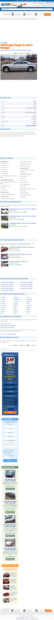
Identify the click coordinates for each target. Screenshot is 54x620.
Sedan (34, 101)
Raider (16, 313)
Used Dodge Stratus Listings (10, 556)
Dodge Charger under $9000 (26, 288)
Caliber (3, 301)
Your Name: (10, 424)
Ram (28, 297)
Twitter (29, 53)
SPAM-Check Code (10, 406)
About (27, 617)
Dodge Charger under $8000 (26, 286)
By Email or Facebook (7, 451)
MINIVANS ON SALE (10, 512)
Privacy (32, 617)
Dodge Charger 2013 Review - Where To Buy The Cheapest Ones (13, 574)
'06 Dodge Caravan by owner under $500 (10, 501)
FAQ (29, 617)
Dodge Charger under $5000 (7, 290)
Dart (3, 313)
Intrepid (16, 301)
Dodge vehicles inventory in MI (7, 327)
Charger (3, 307)
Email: (10, 386)
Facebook (17, 53)
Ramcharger (29, 299)
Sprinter (29, 307)
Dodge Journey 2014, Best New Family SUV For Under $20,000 (13, 580)
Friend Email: (10, 436)
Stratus (28, 311)
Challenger (4, 305)
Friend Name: (10, 432)
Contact (36, 617)
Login (52, 2)
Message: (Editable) (10, 395)
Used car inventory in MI (6, 323)
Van (28, 313)
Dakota (3, 311)
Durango (16, 297)
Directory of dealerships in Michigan (8, 333)
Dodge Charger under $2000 (7, 284)
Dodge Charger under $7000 (26, 284)
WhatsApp (24, 53)
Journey (16, 303)
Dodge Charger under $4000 (7, 288)
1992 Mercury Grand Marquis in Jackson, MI (21, 254)
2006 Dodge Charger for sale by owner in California (23, 209)
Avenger (3, 297)
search (47, 14)
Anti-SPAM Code (10, 455)
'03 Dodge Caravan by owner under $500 (10, 525)
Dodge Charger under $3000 (7, 286)
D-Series (3, 309)
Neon (16, 307)
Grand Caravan (18, 299)
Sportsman (29, 305)
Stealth (28, 309)
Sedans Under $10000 (31, 125)
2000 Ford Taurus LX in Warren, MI (18, 261)
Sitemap (23, 617)
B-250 (3, 299)
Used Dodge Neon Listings (10, 486)
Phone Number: (10, 391)
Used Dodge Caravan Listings (10, 509)
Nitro (16, 309)
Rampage (29, 301)
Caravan (3, 303)
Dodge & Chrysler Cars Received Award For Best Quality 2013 (14, 586)
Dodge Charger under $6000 (26, 282)
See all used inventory (11, 369)
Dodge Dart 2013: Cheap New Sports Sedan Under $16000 (13, 593)
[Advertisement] (27, 31)
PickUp (16, 311)
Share (49, 2)
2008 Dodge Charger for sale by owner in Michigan (23, 223)
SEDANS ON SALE (10, 488)
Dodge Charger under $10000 (8, 282)
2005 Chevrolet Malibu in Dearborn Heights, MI (22, 247)
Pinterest (34, 53)
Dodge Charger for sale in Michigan (8, 325)
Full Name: (10, 382)
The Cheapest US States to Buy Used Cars (13, 599)
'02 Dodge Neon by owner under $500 (10, 479)
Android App (18, 617)
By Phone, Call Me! (7, 453)
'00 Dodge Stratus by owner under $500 (10, 548)
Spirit (28, 303)
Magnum (16, 305)
